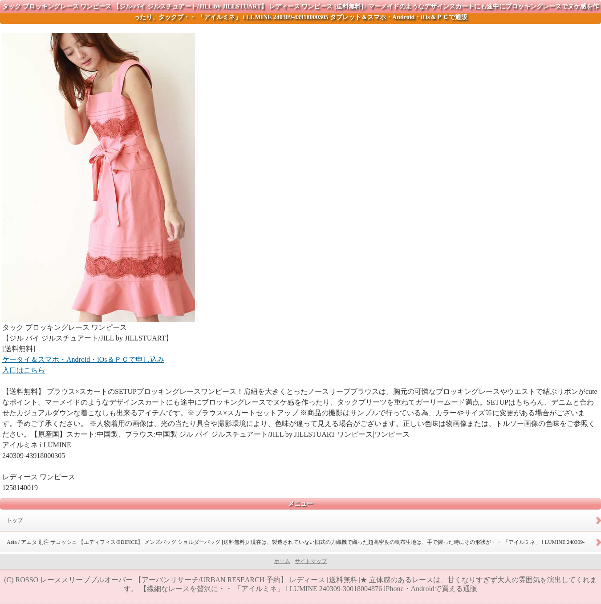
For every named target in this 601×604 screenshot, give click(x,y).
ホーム (282, 561)
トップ (15, 520)
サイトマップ (311, 561)
